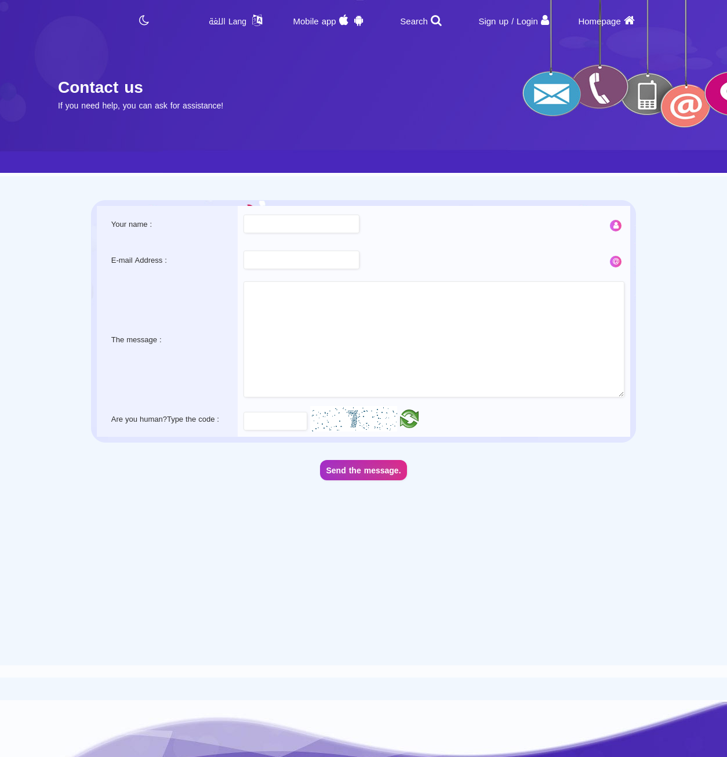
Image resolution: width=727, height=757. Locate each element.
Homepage (599, 21)
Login (527, 21)
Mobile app (314, 21)
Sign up (493, 21)
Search (414, 21)
